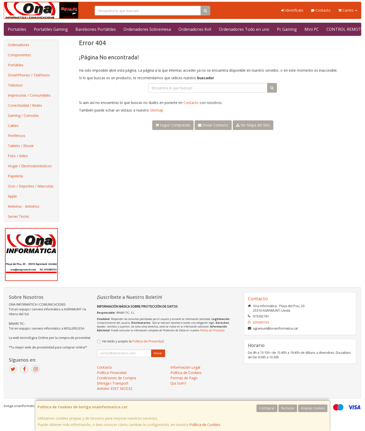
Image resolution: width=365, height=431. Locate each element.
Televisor (15, 85)
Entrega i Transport (112, 383)
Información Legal (185, 367)
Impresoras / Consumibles (29, 95)
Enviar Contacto (213, 125)
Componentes (19, 54)
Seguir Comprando (172, 125)
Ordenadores (18, 44)
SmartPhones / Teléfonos (29, 75)
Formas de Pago (184, 377)
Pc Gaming (287, 29)
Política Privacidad (111, 372)
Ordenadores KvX (194, 29)
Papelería (15, 176)
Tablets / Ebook (21, 145)
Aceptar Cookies (313, 408)
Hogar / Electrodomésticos (30, 166)
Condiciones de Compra (116, 377)
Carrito (347, 10)
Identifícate (292, 10)
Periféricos (16, 135)
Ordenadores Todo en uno (244, 29)
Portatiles (17, 29)
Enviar (158, 353)
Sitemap (156, 110)
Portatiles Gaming (51, 29)
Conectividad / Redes (25, 105)
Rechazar (287, 408)
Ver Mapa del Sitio (253, 125)
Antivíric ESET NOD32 (114, 388)
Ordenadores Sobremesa (147, 29)
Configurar (267, 408)
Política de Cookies (204, 424)
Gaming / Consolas (23, 115)
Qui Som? (178, 383)
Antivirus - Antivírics (23, 206)
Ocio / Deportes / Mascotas (31, 186)
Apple (12, 196)
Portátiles (15, 65)
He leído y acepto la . (133, 341)
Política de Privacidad (212, 330)
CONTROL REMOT (343, 29)
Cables (13, 125)
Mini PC (311, 29)
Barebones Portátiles (95, 29)
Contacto (321, 10)
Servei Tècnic (18, 216)
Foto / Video (18, 155)
